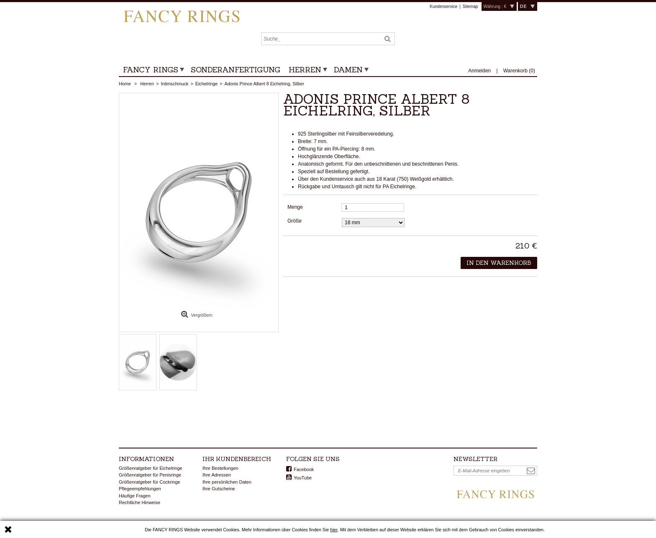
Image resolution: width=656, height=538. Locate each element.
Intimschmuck (174, 83)
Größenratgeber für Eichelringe (150, 468)
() (519, 71)
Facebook (304, 469)
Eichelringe (206, 83)
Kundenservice (443, 6)
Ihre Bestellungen (220, 468)
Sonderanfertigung (235, 69)
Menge (295, 207)
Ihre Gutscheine (218, 488)
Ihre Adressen (216, 474)
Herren (305, 69)
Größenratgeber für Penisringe (150, 474)
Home (125, 83)
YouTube (303, 477)
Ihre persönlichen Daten (226, 481)
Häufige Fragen (135, 495)
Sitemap (470, 6)
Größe (295, 221)
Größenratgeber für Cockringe (149, 481)
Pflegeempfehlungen (140, 488)
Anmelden (480, 71)
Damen (348, 69)
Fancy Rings (150, 69)
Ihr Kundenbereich (236, 459)
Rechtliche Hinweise (139, 502)
